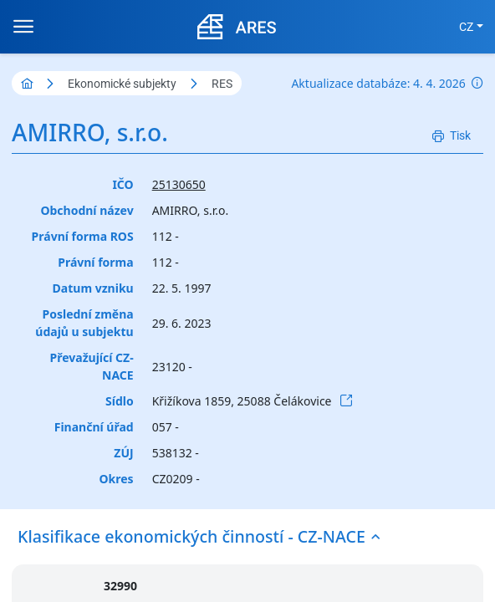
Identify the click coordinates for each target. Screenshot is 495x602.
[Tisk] (451, 135)
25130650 (179, 184)
